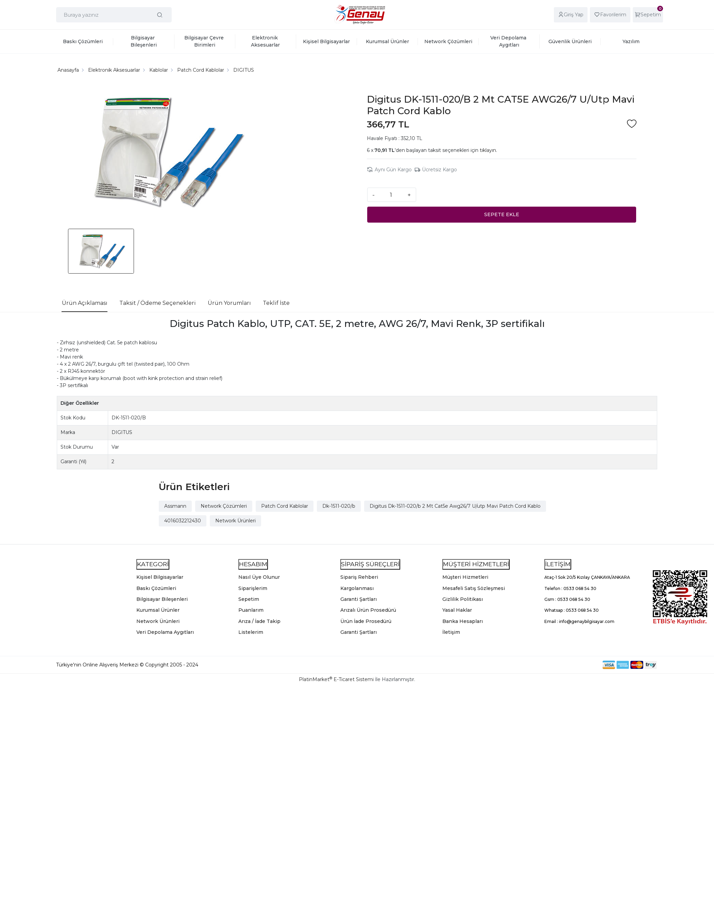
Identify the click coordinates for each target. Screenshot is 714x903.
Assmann (175, 506)
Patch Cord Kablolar (284, 506)
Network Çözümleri (224, 506)
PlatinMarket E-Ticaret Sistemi (336, 679)
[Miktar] (391, 195)
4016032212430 (182, 521)
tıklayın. (488, 150)
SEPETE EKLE (501, 214)
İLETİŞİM (558, 564)
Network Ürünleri (235, 521)
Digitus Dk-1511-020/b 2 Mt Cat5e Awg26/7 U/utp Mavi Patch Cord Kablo (455, 506)
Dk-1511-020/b (338, 506)
